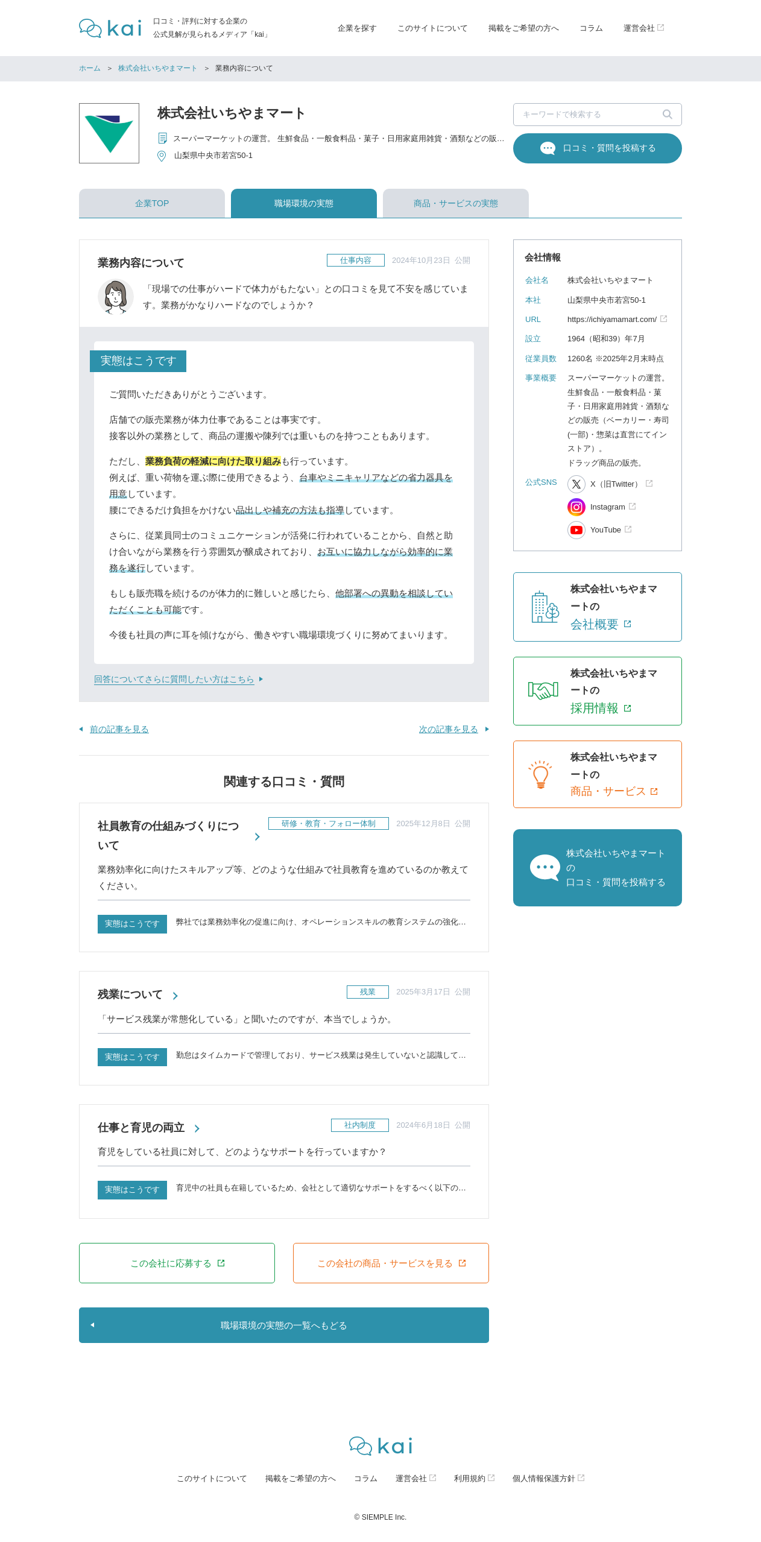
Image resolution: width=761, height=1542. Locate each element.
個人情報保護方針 (544, 1478)
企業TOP (152, 203)
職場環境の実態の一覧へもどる (284, 1325)
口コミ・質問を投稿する (609, 148)
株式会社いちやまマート (158, 68)
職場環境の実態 (303, 203)
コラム (591, 28)
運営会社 (411, 1478)
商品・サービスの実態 (456, 203)
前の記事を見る (119, 729)
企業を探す (357, 28)
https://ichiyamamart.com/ (612, 319)
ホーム (90, 68)
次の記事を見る (448, 729)
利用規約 (469, 1478)
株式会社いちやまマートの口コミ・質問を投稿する (616, 867)
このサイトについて (432, 28)
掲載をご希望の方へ (523, 28)
